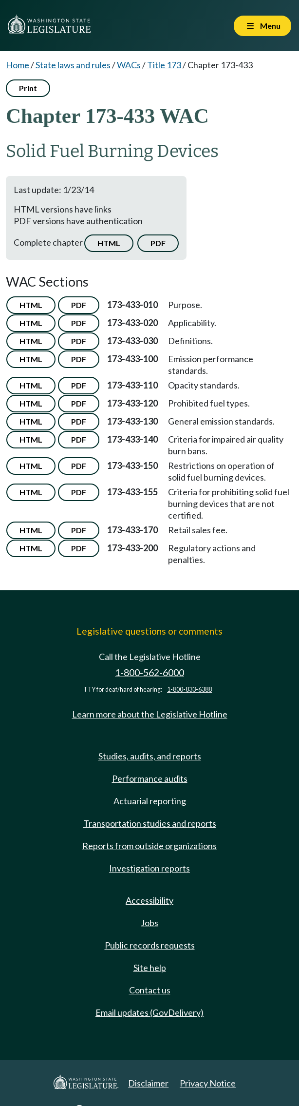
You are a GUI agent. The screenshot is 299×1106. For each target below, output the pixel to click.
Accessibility (149, 900)
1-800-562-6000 (149, 672)
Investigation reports (149, 868)
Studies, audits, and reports (149, 756)
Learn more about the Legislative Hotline (149, 714)
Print (28, 88)
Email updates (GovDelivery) (149, 1012)
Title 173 (164, 64)
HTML (108, 243)
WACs (129, 64)
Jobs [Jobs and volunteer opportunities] (149, 922)
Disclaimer (148, 1083)
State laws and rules (73, 64)
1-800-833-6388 (189, 689)
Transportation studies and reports (149, 823)
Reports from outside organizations (149, 845)
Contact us (149, 990)
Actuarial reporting (149, 801)
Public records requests (150, 945)
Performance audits (149, 778)
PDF (158, 243)
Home (17, 64)
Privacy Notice (208, 1083)
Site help (149, 967)
